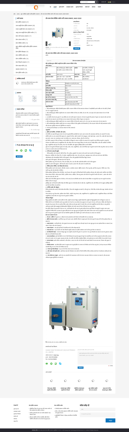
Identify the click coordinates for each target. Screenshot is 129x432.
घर (50, 7)
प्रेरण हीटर (49, 342)
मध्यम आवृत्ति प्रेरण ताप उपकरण (24, 29)
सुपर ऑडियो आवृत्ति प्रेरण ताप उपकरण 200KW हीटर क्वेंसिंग (93, 389)
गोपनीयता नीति (35, 430)
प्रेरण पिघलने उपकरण (21, 62)
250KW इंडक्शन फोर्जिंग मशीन (62, 408)
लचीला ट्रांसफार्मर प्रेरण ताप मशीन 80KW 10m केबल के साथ (40, 413)
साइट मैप (16, 421)
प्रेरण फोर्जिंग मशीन (20, 55)
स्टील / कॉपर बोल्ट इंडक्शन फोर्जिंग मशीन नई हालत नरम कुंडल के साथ (66, 411)
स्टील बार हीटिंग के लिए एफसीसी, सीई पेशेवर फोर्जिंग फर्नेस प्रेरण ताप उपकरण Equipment (40, 417)
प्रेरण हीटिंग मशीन (20, 72)
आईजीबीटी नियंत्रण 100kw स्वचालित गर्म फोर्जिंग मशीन (66, 416)
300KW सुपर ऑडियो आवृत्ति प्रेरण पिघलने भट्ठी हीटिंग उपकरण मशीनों (65, 389)
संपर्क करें (87, 7)
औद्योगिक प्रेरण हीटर (63, 342)
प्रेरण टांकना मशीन (20, 39)
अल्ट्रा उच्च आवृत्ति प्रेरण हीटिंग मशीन (25, 32)
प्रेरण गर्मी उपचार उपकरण (22, 36)
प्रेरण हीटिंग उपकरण (21, 22)
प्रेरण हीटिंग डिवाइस (21, 51)
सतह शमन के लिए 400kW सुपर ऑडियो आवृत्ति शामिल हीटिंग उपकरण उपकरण (107, 389)
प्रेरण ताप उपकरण (55, 342)
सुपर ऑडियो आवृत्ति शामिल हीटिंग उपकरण (30, 14)
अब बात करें (103, 2)
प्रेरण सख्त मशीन (20, 65)
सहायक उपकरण (20, 69)
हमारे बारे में (61, 7)
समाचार (93, 7)
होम (14, 14)
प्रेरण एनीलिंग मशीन (21, 58)
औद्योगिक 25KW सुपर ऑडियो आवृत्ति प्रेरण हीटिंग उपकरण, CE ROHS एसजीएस (79, 389)
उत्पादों (55, 7)
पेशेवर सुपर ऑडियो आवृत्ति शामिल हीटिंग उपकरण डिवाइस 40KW (51, 389)
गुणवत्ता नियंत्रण (79, 7)
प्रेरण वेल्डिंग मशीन (20, 43)
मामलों (99, 7)
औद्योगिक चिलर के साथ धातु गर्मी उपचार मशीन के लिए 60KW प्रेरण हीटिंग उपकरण (41, 409)
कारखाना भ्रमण (69, 7)
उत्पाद (18, 14)
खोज (97, 2)
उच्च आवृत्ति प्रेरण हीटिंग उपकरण (24, 25)
